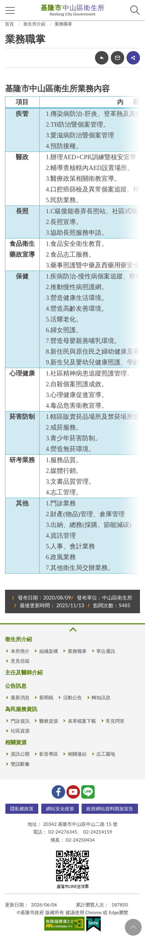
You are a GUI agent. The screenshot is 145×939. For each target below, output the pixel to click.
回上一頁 (101, 57)
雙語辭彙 (20, 764)
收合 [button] (72, 629)
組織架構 (48, 651)
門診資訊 (20, 721)
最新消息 (20, 697)
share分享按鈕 (133, 57)
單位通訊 (105, 651)
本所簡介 (20, 651)
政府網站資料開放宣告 (109, 808)
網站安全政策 (60, 808)
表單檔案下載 (82, 721)
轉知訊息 (101, 697)
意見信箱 (20, 661)
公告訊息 (16, 685)
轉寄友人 (117, 57)
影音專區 (48, 754)
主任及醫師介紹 (24, 672)
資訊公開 (20, 754)
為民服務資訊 (21, 709)
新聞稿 (46, 697)
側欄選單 (10, 10)
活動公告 (72, 697)
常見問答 (115, 721)
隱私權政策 (22, 808)
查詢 (135, 10)
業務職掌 (63, 24)
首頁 (9, 24)
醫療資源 (48, 721)
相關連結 (77, 754)
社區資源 (20, 730)
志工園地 (105, 754)
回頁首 (133, 927)
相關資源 (16, 742)
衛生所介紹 (34, 24)
